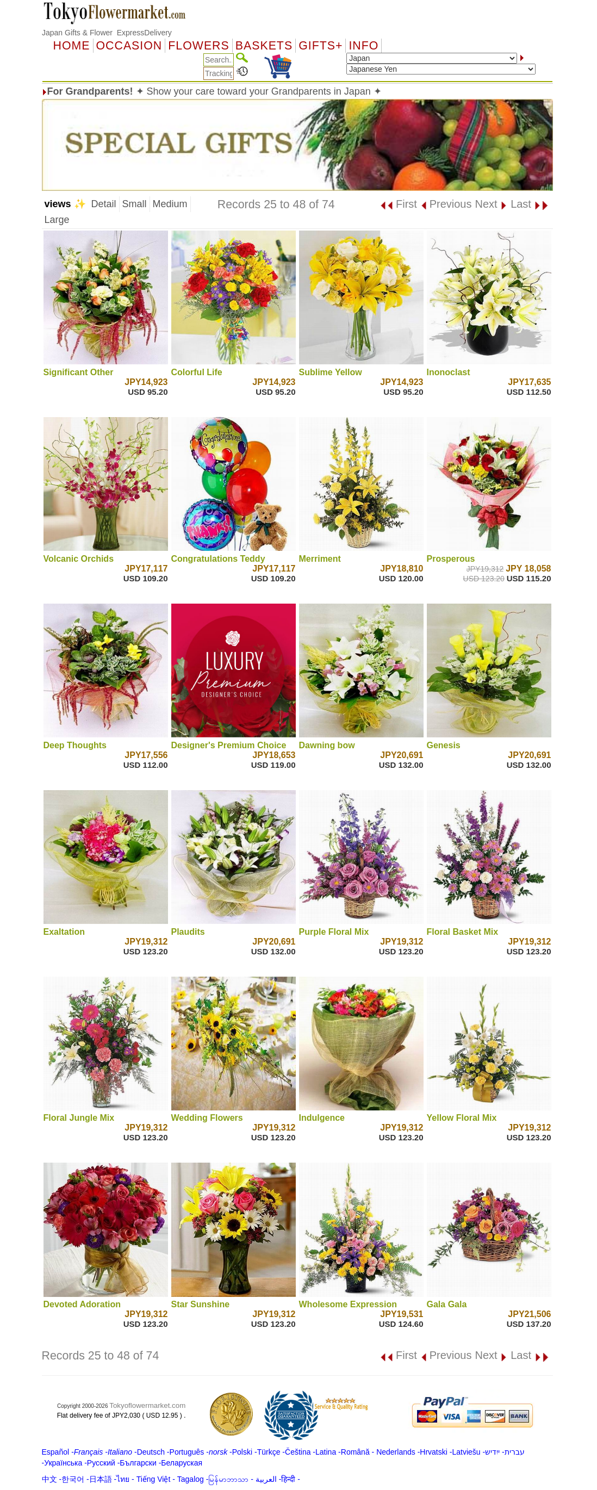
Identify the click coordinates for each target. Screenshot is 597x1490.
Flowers (198, 45)
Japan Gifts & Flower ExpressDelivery (107, 32)
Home (71, 45)
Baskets (264, 45)
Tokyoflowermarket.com (147, 1405)
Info (363, 45)
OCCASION (129, 45)
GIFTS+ (320, 45)
